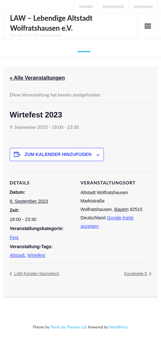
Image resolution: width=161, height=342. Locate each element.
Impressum (143, 6)
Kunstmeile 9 (136, 273)
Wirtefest (36, 255)
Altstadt (17, 255)
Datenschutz (113, 6)
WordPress (118, 327)
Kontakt (86, 6)
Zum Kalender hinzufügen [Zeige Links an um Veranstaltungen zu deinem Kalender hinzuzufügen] (58, 154)
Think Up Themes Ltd (68, 327)
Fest (14, 237)
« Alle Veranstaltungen (37, 78)
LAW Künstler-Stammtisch (36, 273)
